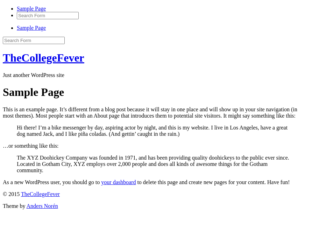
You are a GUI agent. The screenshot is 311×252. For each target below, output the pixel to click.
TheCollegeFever (43, 57)
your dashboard (118, 182)
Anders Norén (42, 206)
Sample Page (31, 9)
